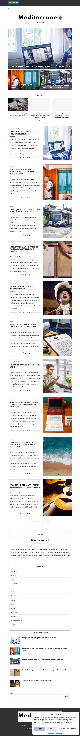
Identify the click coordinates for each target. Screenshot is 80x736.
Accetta (39, 729)
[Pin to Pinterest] (27, 157)
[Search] (71, 8)
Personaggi (14, 612)
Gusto (13, 600)
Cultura (13, 588)
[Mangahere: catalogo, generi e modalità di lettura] (40, 48)
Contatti (23, 725)
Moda (13, 604)
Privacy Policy (59, 733)
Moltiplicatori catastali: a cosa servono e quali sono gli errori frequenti (24, 405)
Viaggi (13, 625)
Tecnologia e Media (17, 621)
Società (13, 616)
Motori (13, 608)
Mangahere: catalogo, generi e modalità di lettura (40, 66)
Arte (12, 580)
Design (13, 592)
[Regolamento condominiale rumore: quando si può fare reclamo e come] (24, 80)
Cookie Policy (51, 733)
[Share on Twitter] (25, 157)
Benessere (14, 584)
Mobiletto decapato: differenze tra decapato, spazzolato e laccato (24, 249)
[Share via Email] (29, 157)
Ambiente (14, 571)
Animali (13, 575)
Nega (51, 729)
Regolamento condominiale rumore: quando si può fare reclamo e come (21, 86)
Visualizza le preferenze (67, 729)
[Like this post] (21, 157)
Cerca (11, 693)
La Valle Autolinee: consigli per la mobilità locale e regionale (55, 87)
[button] (76, 714)
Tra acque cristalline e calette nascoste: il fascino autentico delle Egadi (24, 444)
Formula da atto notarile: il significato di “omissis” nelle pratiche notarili (40, 115)
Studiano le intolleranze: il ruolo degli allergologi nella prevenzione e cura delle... (62, 115)
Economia (14, 596)
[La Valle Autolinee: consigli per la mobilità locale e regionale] (56, 80)
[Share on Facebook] (23, 157)
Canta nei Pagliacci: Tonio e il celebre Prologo (37, 680)
